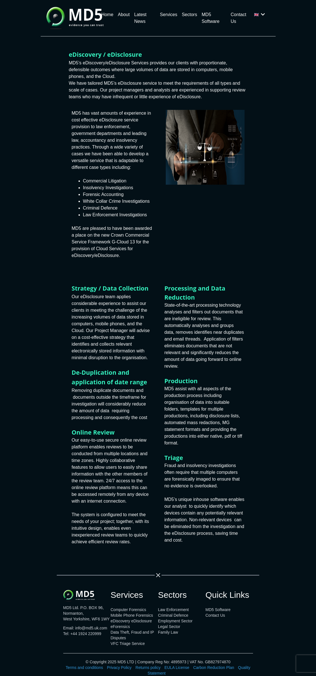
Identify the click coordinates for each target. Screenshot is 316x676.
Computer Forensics (128, 609)
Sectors (189, 14)
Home (107, 14)
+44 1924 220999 (85, 633)
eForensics (120, 626)
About (124, 14)
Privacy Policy (119, 667)
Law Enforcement (173, 609)
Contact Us (238, 18)
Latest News (140, 18)
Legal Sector (169, 626)
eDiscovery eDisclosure (131, 621)
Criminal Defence (173, 615)
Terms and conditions (84, 667)
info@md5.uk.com (91, 628)
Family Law (168, 632)
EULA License (176, 667)
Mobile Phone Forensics (132, 615)
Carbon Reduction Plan (213, 667)
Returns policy (148, 667)
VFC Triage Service (128, 643)
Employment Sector (175, 621)
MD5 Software (210, 18)
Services (168, 14)
